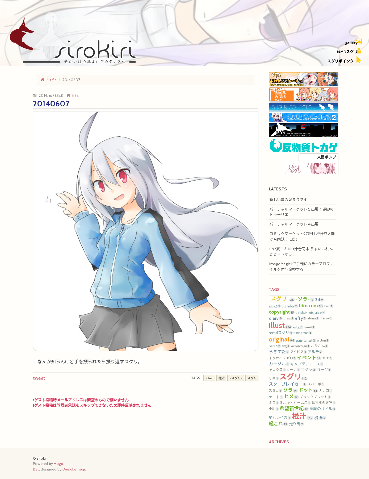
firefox (326, 318)
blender (290, 306)
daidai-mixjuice (310, 312)
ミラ (274, 403)
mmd (309, 327)
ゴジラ (308, 370)
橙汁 (302, 416)
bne (328, 306)
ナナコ (325, 391)
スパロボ (315, 384)
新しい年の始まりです (288, 199)
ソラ (290, 390)
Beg (36, 469)
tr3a (75, 95)
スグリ (293, 376)
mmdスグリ (281, 333)
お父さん (319, 346)
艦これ (278, 423)
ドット (308, 390)
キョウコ (277, 370)
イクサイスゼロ (282, 358)
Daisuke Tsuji (73, 469)
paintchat (306, 340)
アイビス (298, 352)
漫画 (320, 417)
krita (298, 327)
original (282, 339)
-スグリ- (282, 299)
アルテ (315, 352)
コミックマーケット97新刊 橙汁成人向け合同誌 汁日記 (302, 236)
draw (288, 318)
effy (300, 318)
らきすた (279, 351)
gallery (351, 42)
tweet (39, 378)
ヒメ (291, 396)
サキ (274, 378)
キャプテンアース (306, 364)
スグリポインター (342, 61)
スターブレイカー (288, 384)
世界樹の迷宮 (324, 403)
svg (286, 346)
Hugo (58, 463)
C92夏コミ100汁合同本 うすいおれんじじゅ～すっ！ (301, 252)
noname (302, 333)
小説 (274, 409)
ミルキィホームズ (295, 403)
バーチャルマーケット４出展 (293, 224)
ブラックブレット (315, 397)
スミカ (275, 391)
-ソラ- (304, 299)
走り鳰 (296, 424)
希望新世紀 (294, 408)
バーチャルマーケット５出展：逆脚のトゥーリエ (301, 212)
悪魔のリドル (322, 409)
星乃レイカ (280, 417)
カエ (327, 358)
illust (280, 325)
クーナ (293, 370)
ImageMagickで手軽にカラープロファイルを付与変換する (301, 266)
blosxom (311, 305)
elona (313, 318)
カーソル (279, 364)
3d (319, 299)
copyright (282, 312)
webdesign (300, 346)
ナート (276, 397)
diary (276, 318)
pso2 (275, 346)
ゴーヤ (324, 370)
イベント (309, 357)
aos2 (275, 306)
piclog (323, 340)
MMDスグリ (347, 51)
